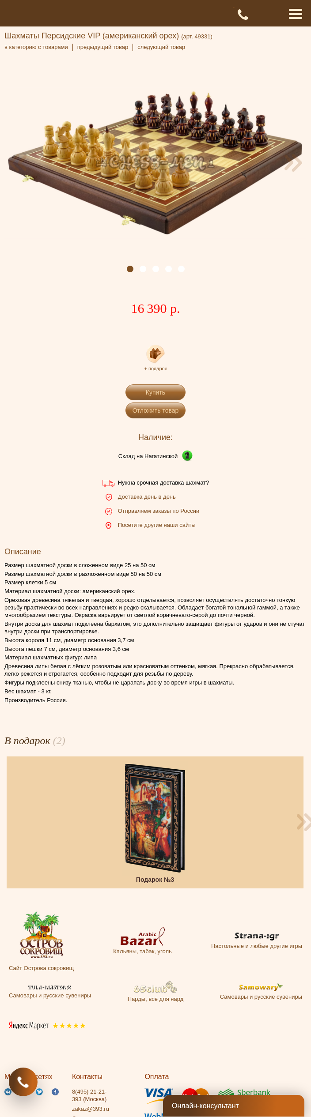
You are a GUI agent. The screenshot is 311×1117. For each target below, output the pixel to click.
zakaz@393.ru (90, 1109)
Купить (155, 392)
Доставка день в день (147, 496)
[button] (130, 269)
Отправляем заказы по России (158, 511)
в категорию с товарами (36, 47)
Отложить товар (156, 410)
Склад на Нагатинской (148, 456)
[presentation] (18, 163)
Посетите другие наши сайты (157, 525)
